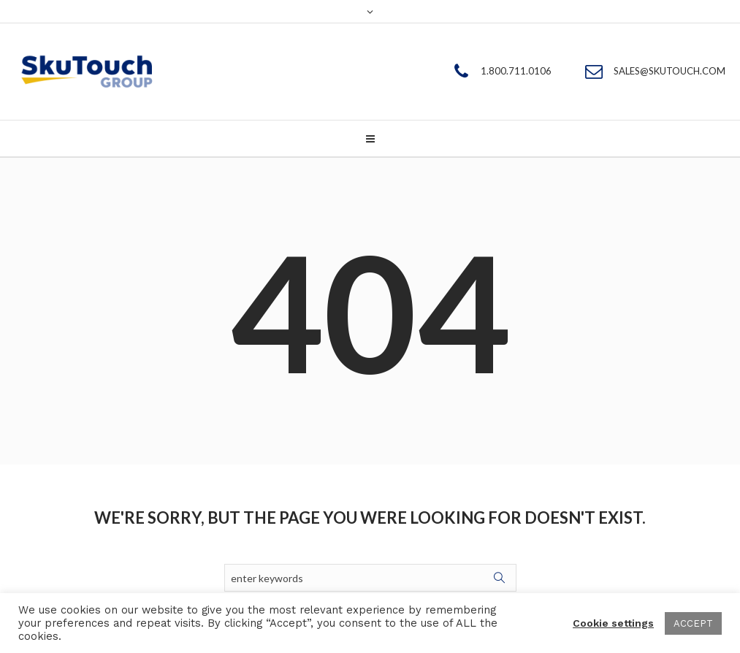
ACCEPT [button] (693, 623)
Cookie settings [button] (613, 623)
